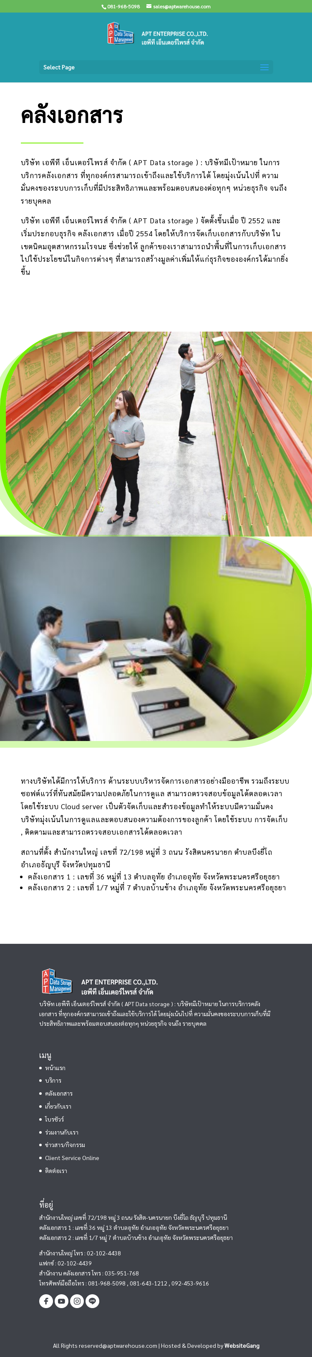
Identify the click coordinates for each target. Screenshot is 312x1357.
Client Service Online (72, 1157)
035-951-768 (122, 1273)
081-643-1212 (148, 1283)
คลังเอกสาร (59, 1093)
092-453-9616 (190, 1283)
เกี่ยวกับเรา (58, 1106)
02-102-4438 (104, 1253)
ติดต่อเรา (56, 1170)
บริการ (53, 1080)
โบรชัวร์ (54, 1119)
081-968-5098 (107, 1283)
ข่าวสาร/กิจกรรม (65, 1144)
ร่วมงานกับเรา (61, 1132)
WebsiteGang (241, 1345)
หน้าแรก (55, 1067)
